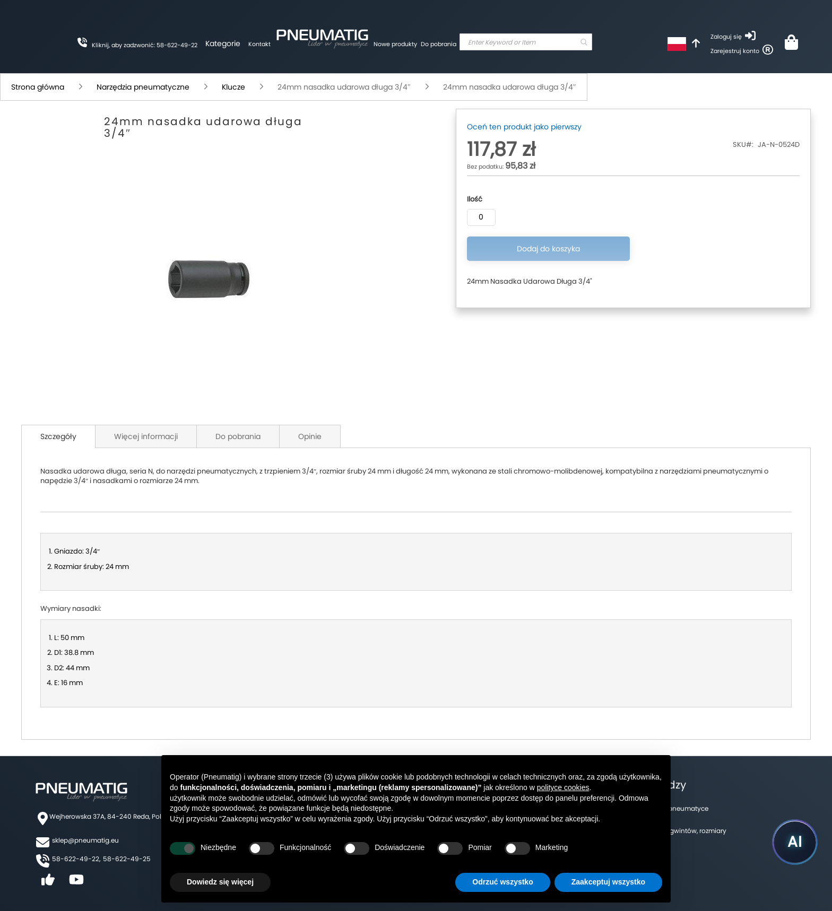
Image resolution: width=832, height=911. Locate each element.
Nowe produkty (395, 44)
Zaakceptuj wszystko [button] (608, 882)
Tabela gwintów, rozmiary (686, 830)
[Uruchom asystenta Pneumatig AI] (795, 842)
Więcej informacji (146, 436)
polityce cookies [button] (563, 787)
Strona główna (37, 87)
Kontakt (259, 44)
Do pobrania (438, 44)
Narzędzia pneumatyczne (143, 87)
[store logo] (322, 37)
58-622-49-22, (76, 858)
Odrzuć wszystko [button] (502, 882)
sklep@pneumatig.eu (85, 840)
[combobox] (526, 41)
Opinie (310, 436)
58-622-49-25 (127, 858)
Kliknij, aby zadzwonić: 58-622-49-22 (144, 45)
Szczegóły (58, 436)
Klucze (233, 87)
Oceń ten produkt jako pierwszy (524, 126)
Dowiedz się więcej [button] (220, 882)
